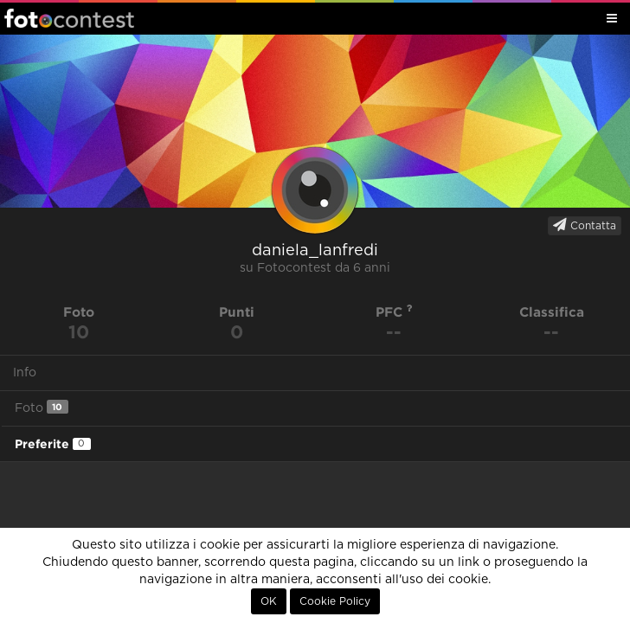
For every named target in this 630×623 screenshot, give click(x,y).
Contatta (584, 225)
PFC (394, 312)
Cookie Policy (334, 601)
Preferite (53, 444)
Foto (41, 407)
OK (268, 601)
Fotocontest (69, 18)
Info (24, 373)
